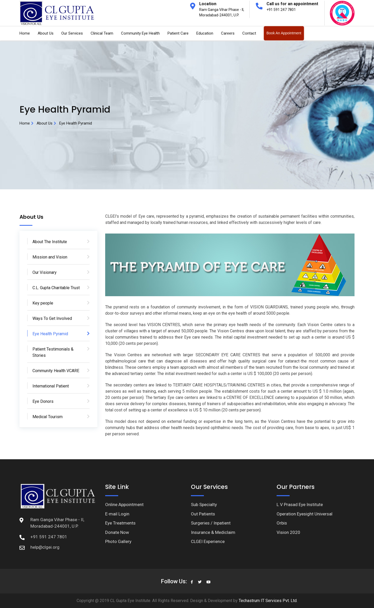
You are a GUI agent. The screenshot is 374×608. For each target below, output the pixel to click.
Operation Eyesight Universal (304, 513)
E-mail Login (117, 513)
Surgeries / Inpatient (211, 523)
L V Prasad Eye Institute (300, 504)
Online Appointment (124, 504)
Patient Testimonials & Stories (53, 352)
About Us (46, 33)
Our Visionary (44, 272)
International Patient (50, 386)
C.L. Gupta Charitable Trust (56, 287)
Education (204, 33)
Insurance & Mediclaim (213, 532)
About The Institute (49, 241)
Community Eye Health (140, 33)
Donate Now (117, 532)
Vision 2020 (288, 532)
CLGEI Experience (208, 541)
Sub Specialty (204, 504)
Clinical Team (102, 33)
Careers (228, 33)
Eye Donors (43, 401)
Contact (249, 33)
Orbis (282, 523)
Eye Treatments (120, 523)
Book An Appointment (283, 33)
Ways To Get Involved (52, 318)
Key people (42, 303)
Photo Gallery (118, 541)
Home (24, 33)
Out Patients (203, 513)
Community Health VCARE (55, 370)
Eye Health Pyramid (50, 333)
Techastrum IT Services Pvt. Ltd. (267, 600)
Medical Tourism (47, 416)
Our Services (72, 33)
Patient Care (178, 33)
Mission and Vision (49, 257)
